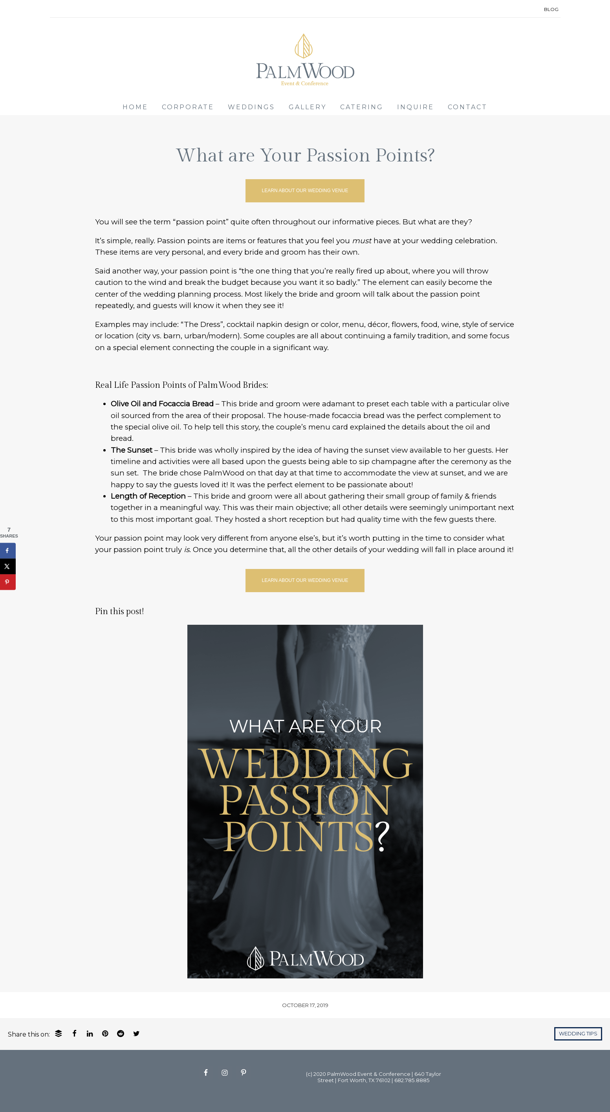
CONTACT (467, 107)
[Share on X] (8, 566)
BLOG (551, 9)
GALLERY (307, 107)
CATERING (361, 107)
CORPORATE (188, 107)
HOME (135, 107)
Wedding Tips (578, 1034)
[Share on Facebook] (8, 550)
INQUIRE (415, 107)
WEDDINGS (251, 107)
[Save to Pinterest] (8, 582)
